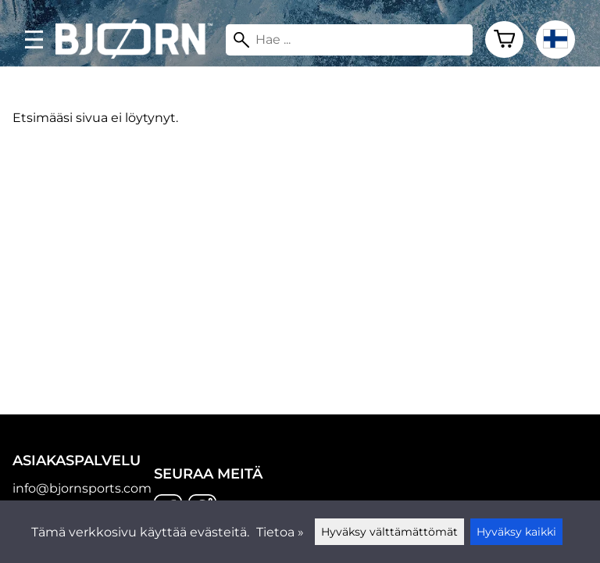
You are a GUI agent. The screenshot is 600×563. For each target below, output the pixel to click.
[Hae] (349, 40)
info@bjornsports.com (82, 488)
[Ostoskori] (504, 40)
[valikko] (34, 39)
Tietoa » (280, 532)
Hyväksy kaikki (516, 532)
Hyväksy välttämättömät (389, 532)
